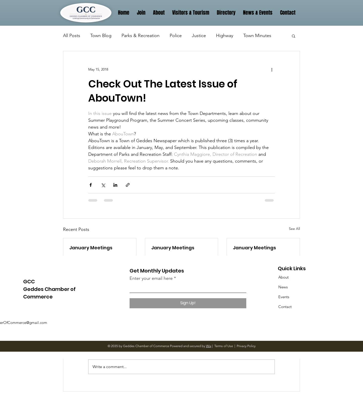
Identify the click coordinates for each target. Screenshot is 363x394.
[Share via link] (127, 185)
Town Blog (100, 35)
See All (294, 228)
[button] (293, 36)
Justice (199, 35)
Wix (208, 346)
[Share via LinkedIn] (115, 185)
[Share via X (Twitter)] (103, 185)
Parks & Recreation (141, 35)
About (283, 277)
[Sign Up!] (188, 303)
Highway (224, 35)
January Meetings (90, 248)
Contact (285, 306)
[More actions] (272, 69)
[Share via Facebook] (90, 185)
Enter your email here (151, 278)
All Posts (71, 35)
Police (176, 35)
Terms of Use (223, 346)
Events (283, 296)
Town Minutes (257, 35)
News (283, 287)
